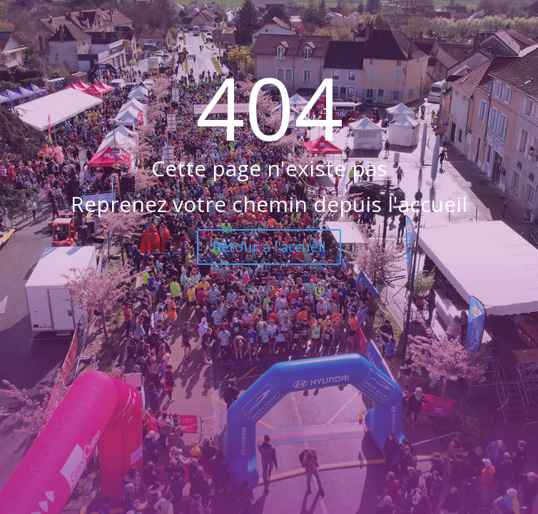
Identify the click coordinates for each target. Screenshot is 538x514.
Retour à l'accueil (269, 246)
